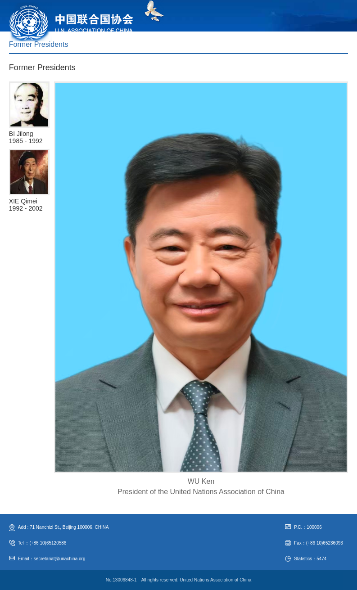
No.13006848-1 (121, 579)
